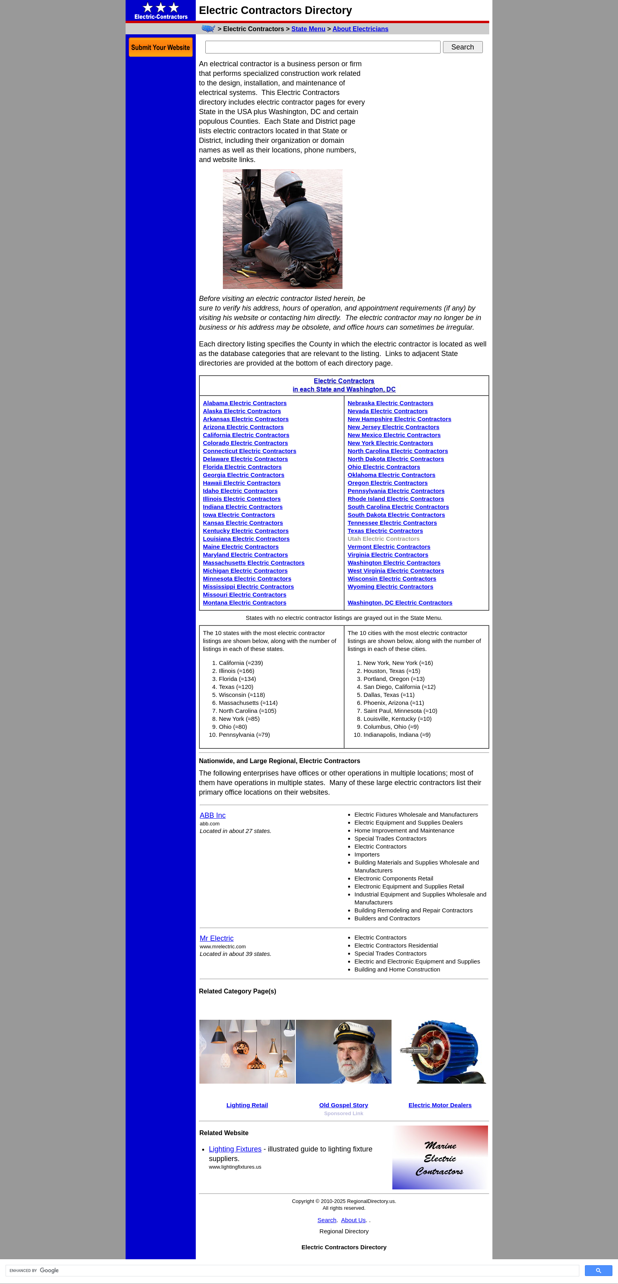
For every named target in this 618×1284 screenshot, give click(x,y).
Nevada (388, 411)
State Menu (308, 29)
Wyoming (390, 586)
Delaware (245, 458)
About (360, 29)
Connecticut (249, 450)
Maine (241, 546)
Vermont (389, 546)
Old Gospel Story (343, 1105)
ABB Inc (213, 815)
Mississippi (248, 586)
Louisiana (246, 538)
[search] (292, 1270)
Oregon (388, 482)
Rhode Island (396, 498)
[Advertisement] (429, 179)
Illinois (242, 498)
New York (390, 442)
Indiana (243, 506)
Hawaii (242, 482)
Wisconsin (392, 578)
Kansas (243, 522)
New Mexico (394, 434)
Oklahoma (391, 474)
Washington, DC (400, 602)
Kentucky (246, 530)
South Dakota (396, 514)
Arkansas (246, 418)
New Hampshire (399, 418)
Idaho (240, 490)
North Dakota (396, 458)
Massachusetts (254, 562)
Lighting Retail (247, 1105)
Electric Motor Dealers (440, 1105)
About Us (353, 1220)
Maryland (245, 554)
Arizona (243, 426)
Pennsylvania (396, 490)
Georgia (243, 474)
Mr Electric (217, 938)
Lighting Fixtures (235, 1149)
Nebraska (390, 403)
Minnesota (247, 578)
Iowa (239, 514)
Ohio (384, 466)
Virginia (388, 554)
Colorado (245, 442)
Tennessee (392, 522)
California (246, 434)
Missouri (244, 594)
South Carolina (398, 506)
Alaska (242, 411)
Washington (394, 562)
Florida (242, 466)
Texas (385, 530)
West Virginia (396, 570)
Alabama (245, 403)
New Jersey (393, 426)
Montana (244, 602)
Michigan (245, 570)
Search (327, 1220)
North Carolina (398, 450)
